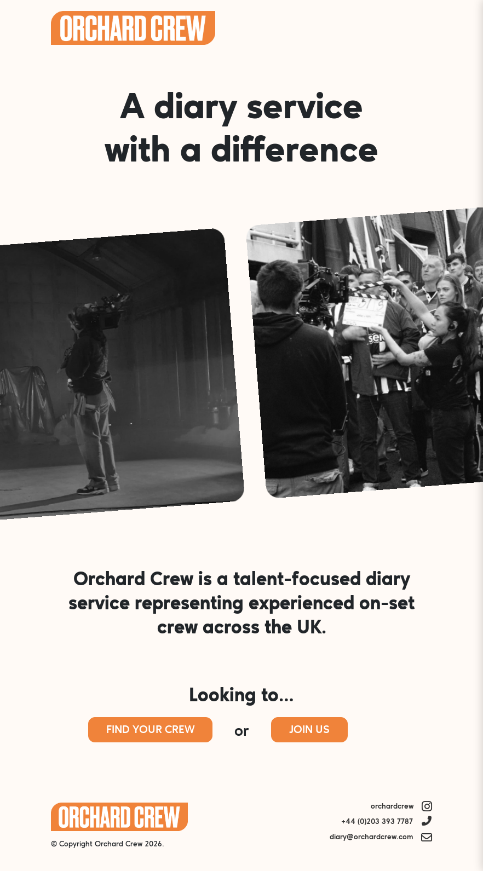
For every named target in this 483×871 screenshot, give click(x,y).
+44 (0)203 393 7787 (377, 822)
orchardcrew (392, 806)
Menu (417, 28)
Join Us (309, 730)
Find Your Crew (150, 730)
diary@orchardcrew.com (371, 837)
